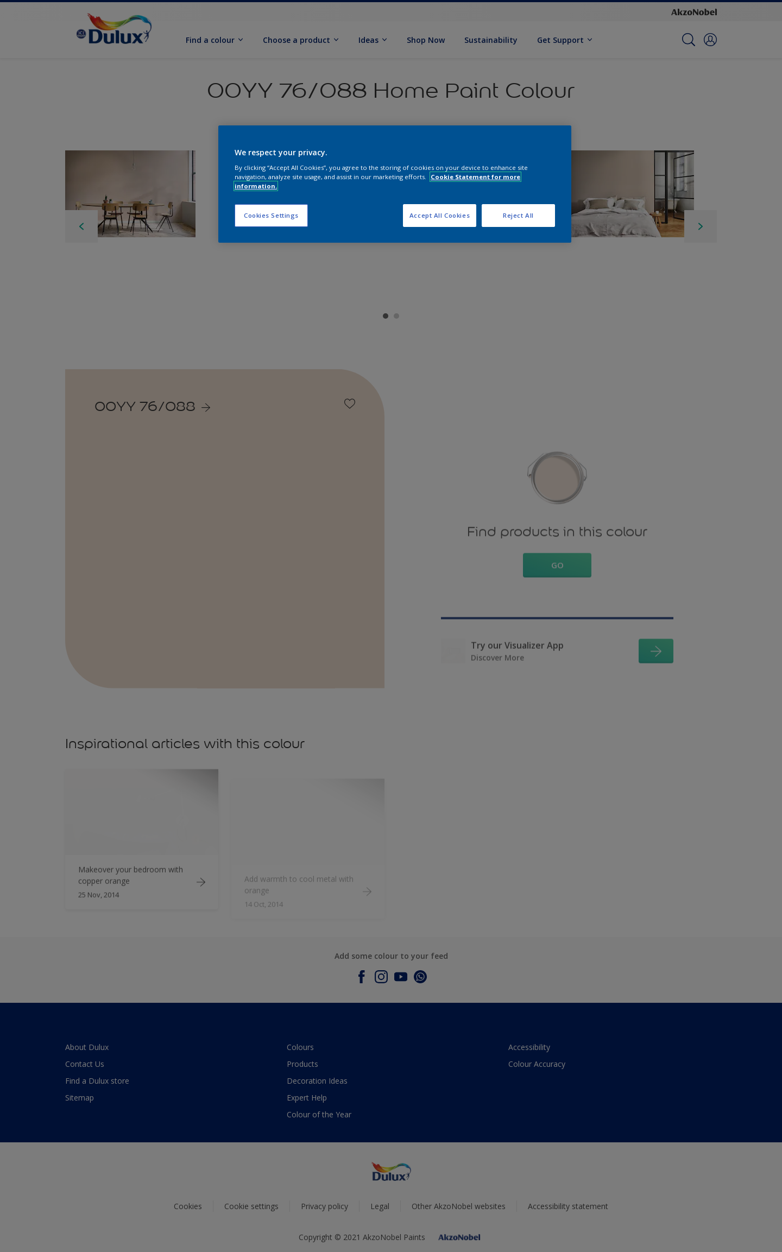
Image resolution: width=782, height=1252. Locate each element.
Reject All (518, 215)
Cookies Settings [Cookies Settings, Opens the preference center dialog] (271, 215)
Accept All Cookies (439, 215)
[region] (394, 184)
